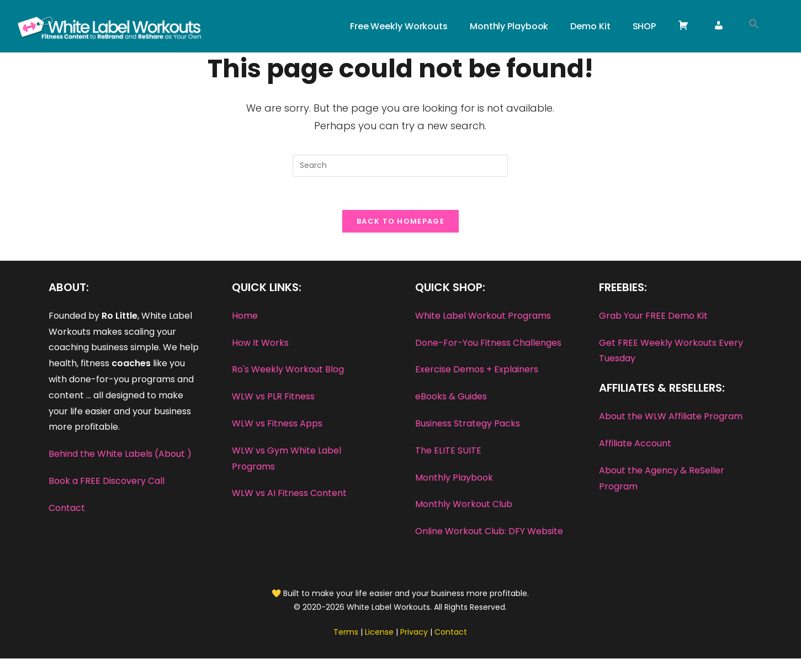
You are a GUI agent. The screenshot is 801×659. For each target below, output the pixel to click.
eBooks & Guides (451, 397)
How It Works (260, 342)
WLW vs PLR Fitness (273, 397)
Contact (67, 508)
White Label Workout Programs (483, 316)
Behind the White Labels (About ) (120, 454)
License (379, 632)
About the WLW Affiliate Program (670, 416)
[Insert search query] (400, 166)
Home (245, 316)
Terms (345, 632)
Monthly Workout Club (463, 504)
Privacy (414, 632)
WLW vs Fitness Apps (277, 424)
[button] (754, 26)
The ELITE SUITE (448, 451)
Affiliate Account (635, 443)
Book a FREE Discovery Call (107, 481)
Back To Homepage (400, 222)
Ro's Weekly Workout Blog (288, 369)
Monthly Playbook (454, 477)
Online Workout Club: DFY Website (489, 531)
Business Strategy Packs (467, 424)
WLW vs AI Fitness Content (289, 493)
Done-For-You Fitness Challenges (488, 342)
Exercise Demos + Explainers (476, 369)
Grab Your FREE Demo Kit (653, 316)
